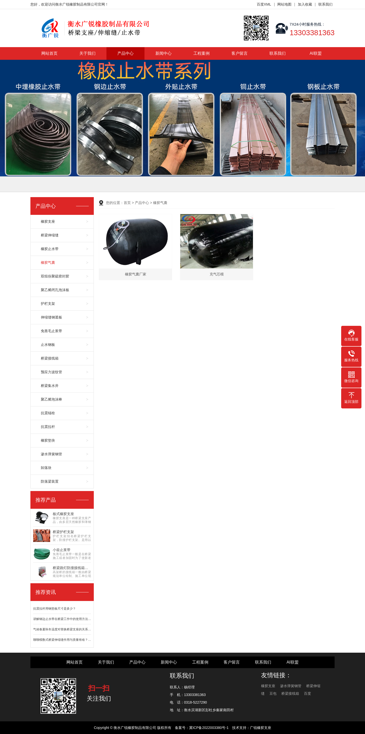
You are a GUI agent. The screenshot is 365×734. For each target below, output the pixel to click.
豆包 (273, 693)
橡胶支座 (48, 221)
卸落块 (46, 468)
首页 (127, 203)
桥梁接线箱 (50, 358)
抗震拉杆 (48, 427)
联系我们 (325, 4)
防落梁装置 (50, 481)
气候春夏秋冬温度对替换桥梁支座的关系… (62, 629)
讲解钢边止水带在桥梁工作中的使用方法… (62, 619)
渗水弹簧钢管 (51, 454)
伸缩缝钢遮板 (51, 317)
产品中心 (125, 53)
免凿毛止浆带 (51, 331)
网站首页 (49, 53)
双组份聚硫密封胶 (55, 276)
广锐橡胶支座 (260, 728)
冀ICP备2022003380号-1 (209, 728)
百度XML (264, 4)
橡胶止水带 (50, 249)
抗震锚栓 (48, 413)
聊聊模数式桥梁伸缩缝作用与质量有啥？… (62, 640)
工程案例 (201, 53)
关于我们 (87, 53)
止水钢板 (48, 345)
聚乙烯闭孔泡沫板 (55, 290)
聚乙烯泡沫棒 (51, 399)
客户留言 (239, 53)
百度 (307, 693)
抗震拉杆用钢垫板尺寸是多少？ (54, 608)
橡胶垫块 (48, 440)
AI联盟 (315, 53)
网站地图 (284, 4)
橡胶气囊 (48, 262)
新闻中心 (163, 53)
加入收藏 (305, 4)
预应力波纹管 (51, 372)
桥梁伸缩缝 (50, 235)
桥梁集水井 (50, 386)
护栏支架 (48, 304)
